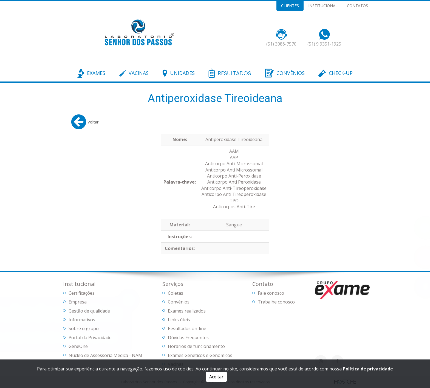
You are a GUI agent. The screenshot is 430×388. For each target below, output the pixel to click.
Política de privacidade (368, 369)
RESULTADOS (234, 74)
